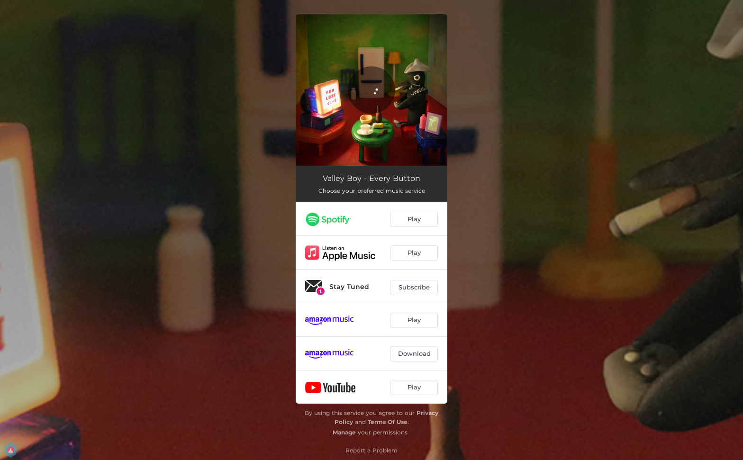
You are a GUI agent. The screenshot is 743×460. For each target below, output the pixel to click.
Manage (344, 432)
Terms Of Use (388, 421)
